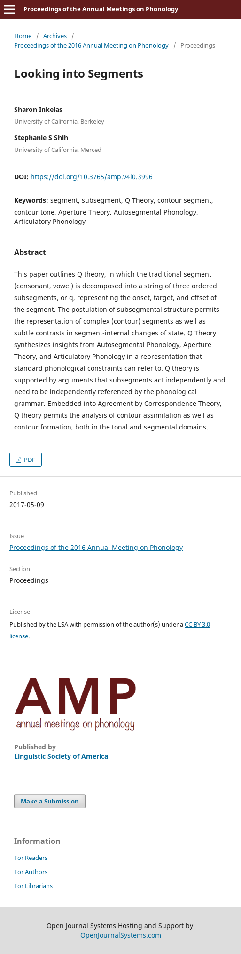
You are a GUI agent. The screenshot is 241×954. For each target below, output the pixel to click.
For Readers (30, 857)
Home (22, 36)
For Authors (30, 871)
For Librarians (33, 886)
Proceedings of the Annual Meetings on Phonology (100, 9)
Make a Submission (50, 801)
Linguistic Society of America (61, 756)
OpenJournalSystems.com (120, 934)
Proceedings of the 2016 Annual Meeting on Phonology (91, 45)
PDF (29, 459)
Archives (55, 36)
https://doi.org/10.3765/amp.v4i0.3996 (92, 176)
